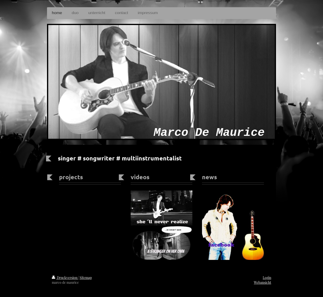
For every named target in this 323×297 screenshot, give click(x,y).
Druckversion (65, 277)
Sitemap (86, 277)
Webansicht (262, 282)
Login (267, 277)
